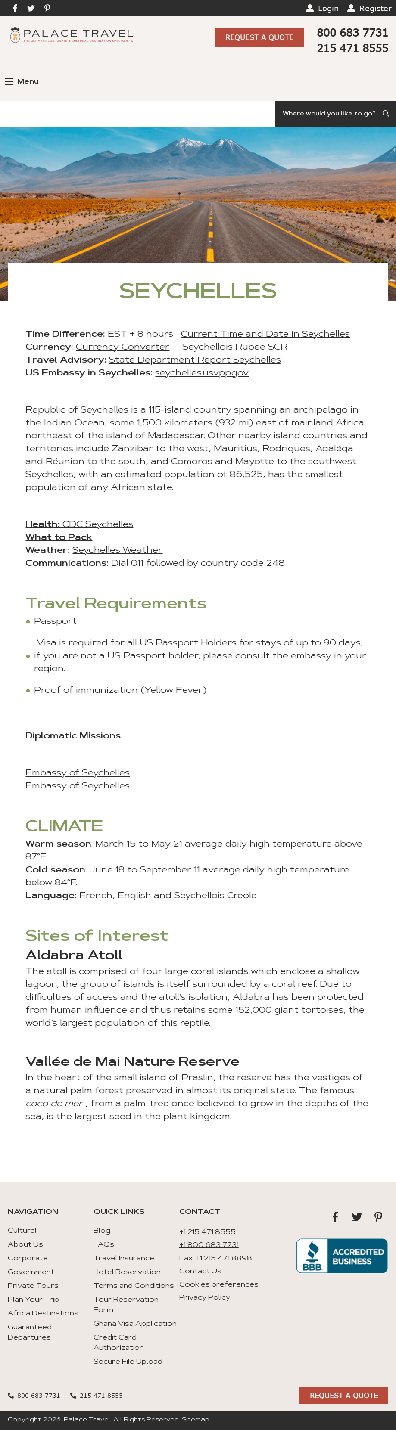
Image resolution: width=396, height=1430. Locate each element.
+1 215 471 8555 (207, 1232)
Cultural (22, 1231)
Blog (102, 1231)
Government (31, 1272)
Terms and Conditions (134, 1286)
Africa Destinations (43, 1313)
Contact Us (200, 1271)
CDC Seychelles (96, 525)
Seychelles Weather (117, 550)
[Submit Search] (386, 113)
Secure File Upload (128, 1362)
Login (328, 8)
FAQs (104, 1244)
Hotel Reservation (127, 1272)
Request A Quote (259, 37)
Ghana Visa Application (135, 1324)
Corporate (28, 1258)
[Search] (335, 114)
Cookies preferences (219, 1284)
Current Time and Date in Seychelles (265, 334)
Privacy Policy (204, 1297)
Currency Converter (122, 347)
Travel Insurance (124, 1258)
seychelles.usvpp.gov (202, 373)
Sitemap (195, 1420)
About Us (25, 1244)
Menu (22, 81)
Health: (42, 525)
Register (375, 8)
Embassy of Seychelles (77, 773)
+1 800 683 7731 (209, 1245)
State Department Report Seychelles (195, 360)
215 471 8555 (352, 48)
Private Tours (33, 1286)
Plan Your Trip (33, 1300)
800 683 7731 (352, 32)
